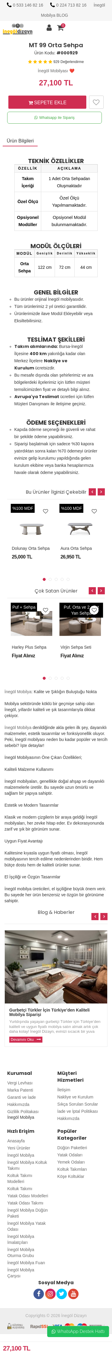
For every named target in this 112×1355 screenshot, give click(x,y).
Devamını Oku (22, 1040)
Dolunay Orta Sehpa (31, 548)
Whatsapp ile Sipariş (54, 117)
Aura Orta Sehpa (76, 548)
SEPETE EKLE (47, 102)
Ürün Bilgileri (20, 140)
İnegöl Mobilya (17, 691)
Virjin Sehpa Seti (75, 647)
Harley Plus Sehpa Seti (33, 647)
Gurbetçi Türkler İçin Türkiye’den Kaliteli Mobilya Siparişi (49, 1012)
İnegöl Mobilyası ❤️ (56, 70)
